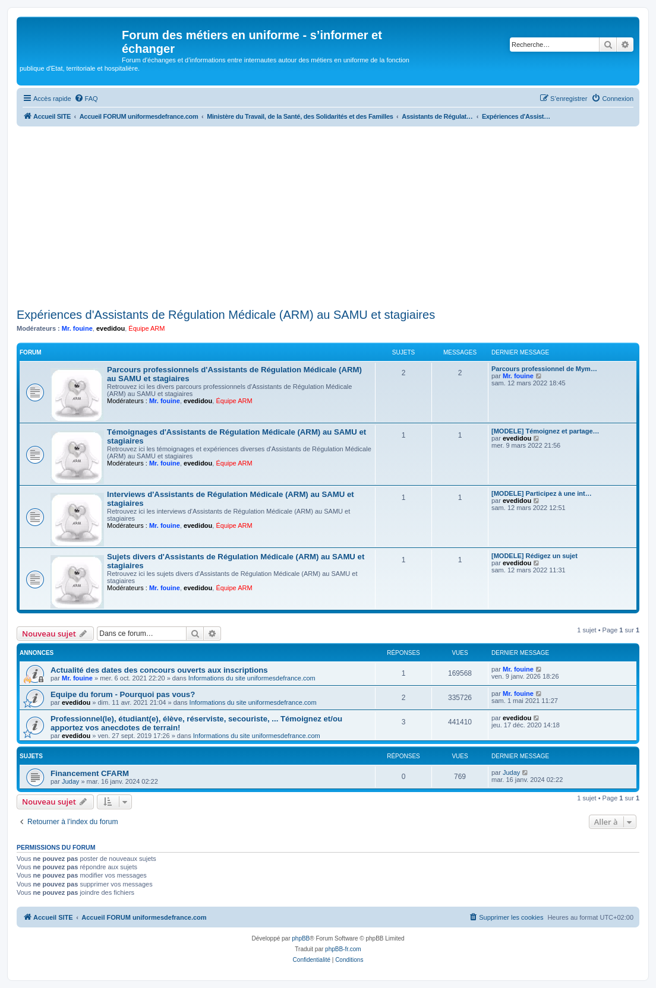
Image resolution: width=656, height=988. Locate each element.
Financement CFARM (90, 773)
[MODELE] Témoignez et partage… (545, 431)
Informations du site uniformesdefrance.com (252, 678)
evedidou (110, 328)
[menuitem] (86, 98)
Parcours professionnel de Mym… (544, 368)
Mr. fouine (77, 328)
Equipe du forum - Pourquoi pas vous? (123, 694)
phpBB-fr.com (343, 949)
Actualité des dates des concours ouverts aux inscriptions (159, 670)
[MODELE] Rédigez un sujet (534, 555)
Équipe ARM (146, 328)
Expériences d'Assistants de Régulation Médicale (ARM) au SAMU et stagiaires (226, 314)
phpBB (301, 938)
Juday (70, 781)
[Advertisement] (328, 215)
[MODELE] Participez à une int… (541, 493)
